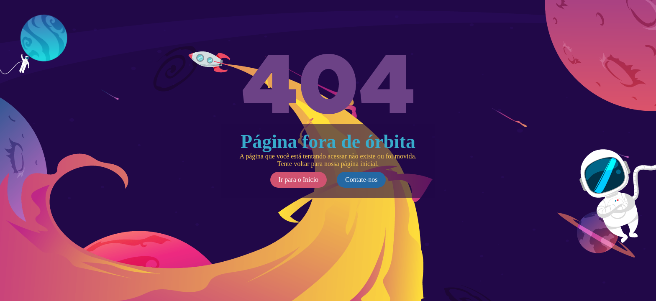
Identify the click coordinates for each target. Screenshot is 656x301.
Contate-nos (361, 179)
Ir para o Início (299, 179)
